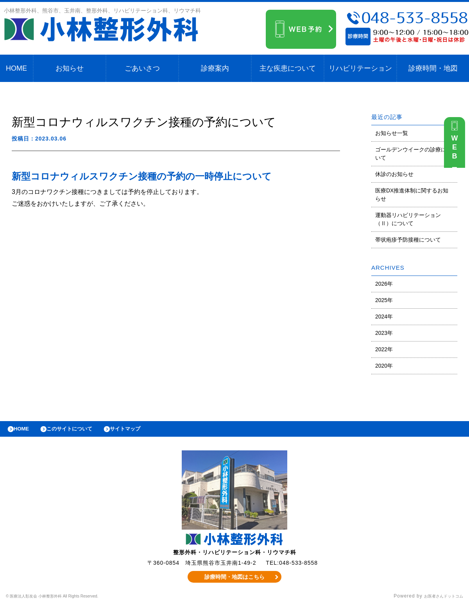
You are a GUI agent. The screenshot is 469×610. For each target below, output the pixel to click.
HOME (16, 68)
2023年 (384, 333)
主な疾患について (288, 68)
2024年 (384, 316)
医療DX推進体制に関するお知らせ (411, 194)
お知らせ (69, 68)
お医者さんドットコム (437, 600)
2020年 (384, 366)
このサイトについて (79, 431)
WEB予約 (456, 153)
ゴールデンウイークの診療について (413, 153)
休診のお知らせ (394, 174)
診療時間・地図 (433, 68)
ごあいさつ (142, 68)
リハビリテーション (360, 68)
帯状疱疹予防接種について (408, 240)
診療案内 (215, 68)
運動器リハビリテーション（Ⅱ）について (408, 219)
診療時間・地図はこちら (234, 581)
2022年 (384, 349)
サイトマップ (143, 431)
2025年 (384, 300)
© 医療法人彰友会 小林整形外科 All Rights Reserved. (68, 600)
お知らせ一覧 (391, 133)
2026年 (384, 284)
